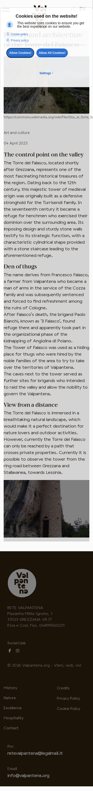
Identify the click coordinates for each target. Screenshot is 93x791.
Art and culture (17, 133)
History (10, 688)
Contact (11, 728)
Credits (63, 688)
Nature (10, 698)
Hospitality (13, 718)
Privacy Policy (68, 698)
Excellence (13, 708)
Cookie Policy (68, 709)
